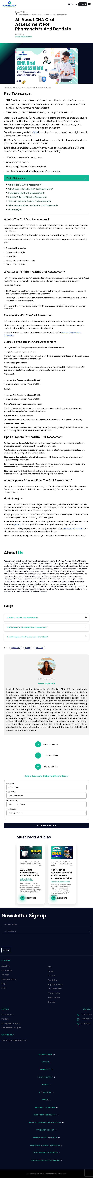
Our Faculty (6, 970)
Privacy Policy (54, 993)
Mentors (5, 1019)
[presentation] (12, 941)
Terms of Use (54, 997)
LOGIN (83, 4)
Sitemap (51, 1002)
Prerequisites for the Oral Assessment (26, 193)
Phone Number (11, 800)
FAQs (50, 967)
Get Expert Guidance (46, 825)
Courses (5, 975)
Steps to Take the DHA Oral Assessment (27, 197)
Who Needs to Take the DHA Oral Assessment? (30, 189)
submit (6, 950)
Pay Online (52, 980)
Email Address (11, 792)
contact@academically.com (14, 1040)
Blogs (25, 12)
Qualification (11, 809)
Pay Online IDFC (55, 989)
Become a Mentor (9, 979)
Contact (51, 975)
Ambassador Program (11, 1028)
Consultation (7, 1014)
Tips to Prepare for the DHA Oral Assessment (29, 201)
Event (3, 988)
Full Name (10, 783)
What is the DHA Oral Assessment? (24, 184)
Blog (3, 983)
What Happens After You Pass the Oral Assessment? (33, 205)
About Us (5, 966)
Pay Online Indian (55, 984)
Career (51, 971)
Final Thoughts (15, 209)
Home (17, 12)
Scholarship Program (10, 1023)
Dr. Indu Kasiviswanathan (23, 37)
